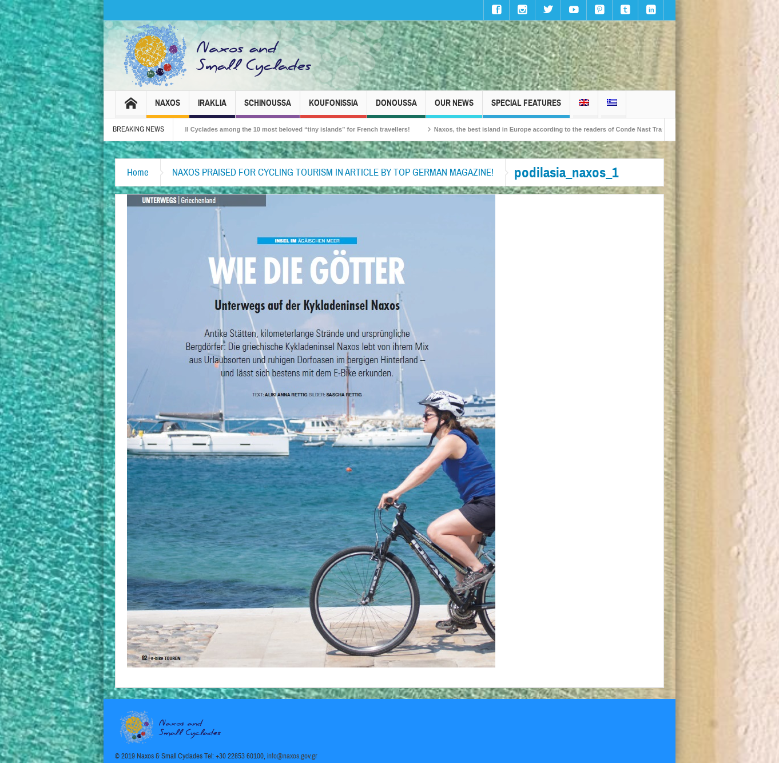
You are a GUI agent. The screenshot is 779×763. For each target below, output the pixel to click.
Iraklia (212, 108)
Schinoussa (268, 108)
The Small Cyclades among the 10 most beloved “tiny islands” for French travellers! (289, 129)
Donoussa (396, 108)
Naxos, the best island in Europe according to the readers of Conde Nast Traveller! (562, 129)
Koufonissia (333, 108)
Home (138, 172)
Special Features (526, 108)
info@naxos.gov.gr (292, 756)
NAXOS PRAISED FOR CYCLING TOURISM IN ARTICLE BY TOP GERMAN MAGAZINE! (333, 172)
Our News (454, 108)
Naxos (167, 108)
